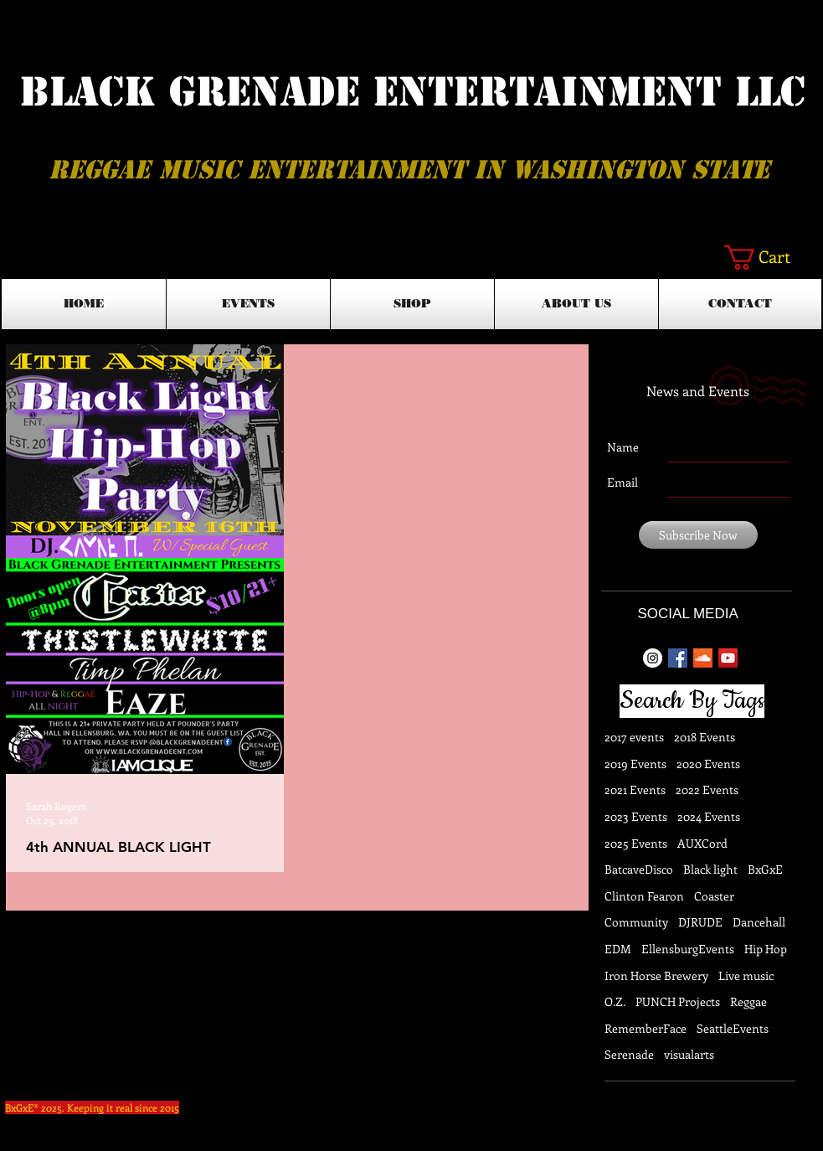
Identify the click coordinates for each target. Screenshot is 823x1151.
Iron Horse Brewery (656, 975)
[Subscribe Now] (698, 535)
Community (636, 922)
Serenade (629, 1054)
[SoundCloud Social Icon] (702, 658)
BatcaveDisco (638, 869)
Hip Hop (765, 949)
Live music (746, 975)
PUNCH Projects (677, 1001)
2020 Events (708, 764)
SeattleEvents (733, 1028)
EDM (617, 949)
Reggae (748, 1001)
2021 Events (635, 789)
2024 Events (708, 816)
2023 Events (635, 816)
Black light (710, 869)
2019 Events (635, 764)
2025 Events (635, 843)
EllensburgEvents (687, 949)
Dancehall (759, 922)
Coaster (714, 896)
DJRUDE (700, 922)
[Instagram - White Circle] (652, 658)
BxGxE (765, 869)
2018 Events (704, 737)
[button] (771, 257)
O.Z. (614, 1001)
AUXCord (702, 843)
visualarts (689, 1054)
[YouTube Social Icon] (728, 658)
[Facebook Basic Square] (677, 658)
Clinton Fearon (644, 896)
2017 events (634, 737)
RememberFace (645, 1028)
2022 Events (707, 789)
